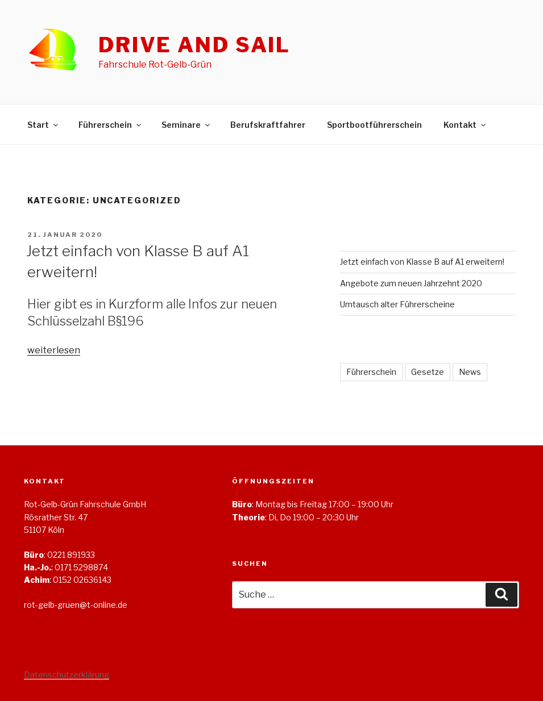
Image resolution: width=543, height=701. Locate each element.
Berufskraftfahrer (267, 125)
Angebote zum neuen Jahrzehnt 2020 (411, 283)
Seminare (186, 125)
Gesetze (427, 372)
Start (43, 125)
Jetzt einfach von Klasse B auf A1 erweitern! (422, 261)
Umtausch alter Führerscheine (397, 304)
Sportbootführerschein (374, 125)
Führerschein (110, 125)
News (470, 372)
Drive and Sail (194, 44)
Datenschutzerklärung (66, 674)
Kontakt (465, 125)
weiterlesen (53, 350)
